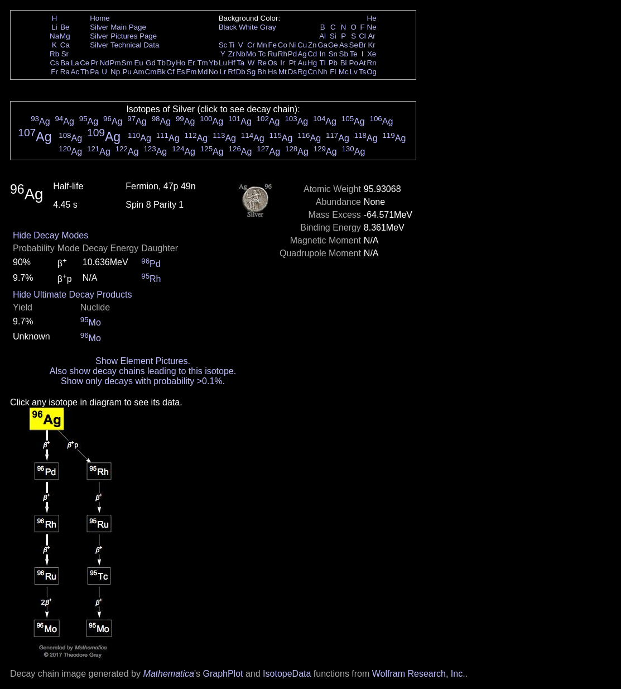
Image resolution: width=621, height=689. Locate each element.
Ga (322, 45)
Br (362, 45)
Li (54, 27)
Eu (138, 63)
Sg (251, 72)
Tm (202, 63)
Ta (240, 63)
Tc (262, 54)
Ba (64, 63)
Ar (371, 36)
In (323, 54)
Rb (54, 54)
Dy (170, 63)
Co (282, 45)
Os (272, 63)
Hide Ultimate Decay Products (72, 294)
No (213, 72)
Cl (362, 36)
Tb (161, 63)
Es (180, 72)
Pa (94, 72)
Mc (344, 72)
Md (203, 72)
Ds (292, 72)
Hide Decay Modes (50, 235)
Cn (312, 72)
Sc (223, 45)
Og (372, 72)
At (362, 63)
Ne (372, 27)
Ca (65, 45)
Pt (292, 63)
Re (262, 63)
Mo (251, 54)
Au (301, 63)
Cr (251, 45)
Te (354, 54)
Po (353, 63)
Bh (261, 72)
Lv (354, 72)
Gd (151, 63)
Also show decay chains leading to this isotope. (143, 371)
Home (100, 18)
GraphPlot (223, 673)
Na (54, 36)
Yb (213, 63)
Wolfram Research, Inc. (418, 673)
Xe (371, 54)
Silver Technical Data (124, 45)
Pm (115, 63)
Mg (65, 36)
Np (115, 72)
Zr (231, 54)
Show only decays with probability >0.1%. (143, 381)
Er (191, 63)
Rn (372, 63)
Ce (84, 63)
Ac (75, 72)
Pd (292, 54)
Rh (282, 54)
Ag (301, 54)
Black (228, 27)
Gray (268, 27)
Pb (333, 63)
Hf (231, 63)
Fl (333, 72)
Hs (272, 72)
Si (333, 36)
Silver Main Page (118, 27)
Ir (282, 63)
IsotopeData (287, 673)
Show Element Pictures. (142, 361)
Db (240, 72)
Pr (94, 63)
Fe (272, 45)
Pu (126, 72)
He (372, 18)
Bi (343, 63)
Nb (240, 54)
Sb (343, 54)
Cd (312, 54)
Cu (302, 45)
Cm (151, 72)
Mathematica (168, 673)
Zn (312, 45)
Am (139, 72)
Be (64, 27)
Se (353, 45)
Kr (371, 45)
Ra (65, 72)
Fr (54, 72)
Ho (180, 63)
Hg (312, 63)
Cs (54, 63)
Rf (231, 72)
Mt (282, 72)
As (343, 45)
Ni (292, 45)
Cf (170, 72)
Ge (333, 45)
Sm (127, 63)
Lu (223, 63)
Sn (333, 54)
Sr (65, 54)
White (248, 27)
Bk (161, 72)
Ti (232, 45)
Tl (323, 63)
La (75, 63)
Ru (272, 54)
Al (322, 36)
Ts (362, 72)
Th (84, 72)
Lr (223, 72)
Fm (191, 72)
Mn (262, 45)
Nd (104, 63)
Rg (302, 72)
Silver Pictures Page (123, 36)
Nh (323, 72)
